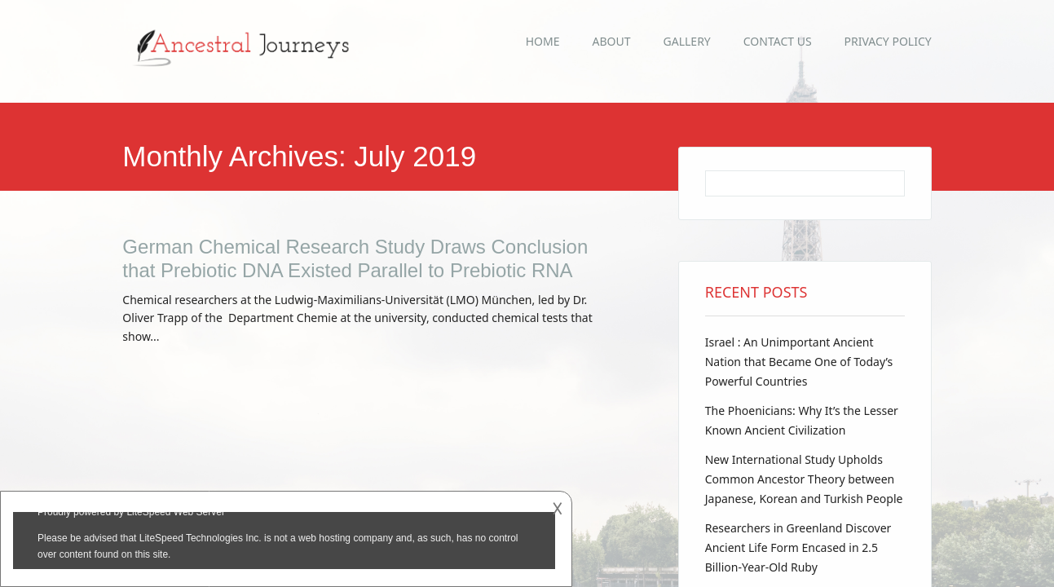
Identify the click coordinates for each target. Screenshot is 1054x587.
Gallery (687, 41)
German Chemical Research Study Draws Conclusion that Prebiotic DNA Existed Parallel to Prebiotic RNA (355, 258)
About (612, 41)
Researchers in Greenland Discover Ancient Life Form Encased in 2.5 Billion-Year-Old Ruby (798, 547)
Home (543, 41)
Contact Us (777, 41)
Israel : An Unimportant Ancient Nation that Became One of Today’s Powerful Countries (799, 361)
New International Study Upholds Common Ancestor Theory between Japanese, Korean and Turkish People (804, 479)
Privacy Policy (888, 41)
